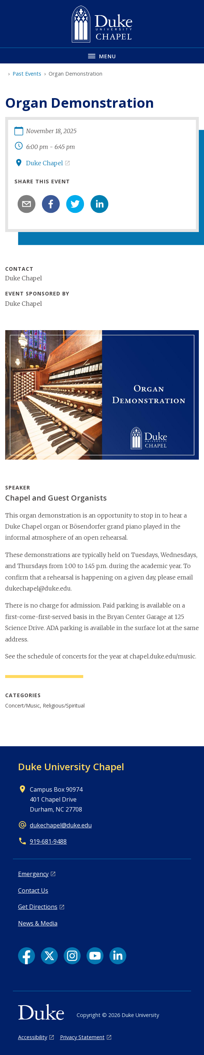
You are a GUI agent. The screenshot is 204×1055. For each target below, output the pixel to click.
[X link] (49, 955)
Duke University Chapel (71, 766)
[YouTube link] (95, 955)
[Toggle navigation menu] (102, 55)
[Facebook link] (26, 955)
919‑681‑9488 (48, 841)
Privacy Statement (82, 1037)
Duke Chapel (44, 163)
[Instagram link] (72, 955)
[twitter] (75, 204)
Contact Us (33, 890)
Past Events (27, 73)
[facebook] (51, 204)
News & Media (37, 923)
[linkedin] (99, 204)
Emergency (33, 874)
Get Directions (37, 907)
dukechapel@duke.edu (61, 825)
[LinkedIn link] (117, 955)
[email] (26, 204)
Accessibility (32, 1037)
